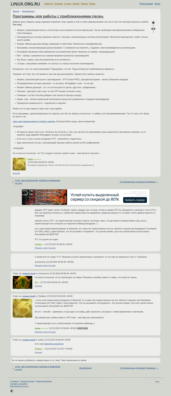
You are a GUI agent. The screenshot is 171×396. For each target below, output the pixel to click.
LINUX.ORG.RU (25, 4)
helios (30, 159)
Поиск (92, 3)
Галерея (58, 3)
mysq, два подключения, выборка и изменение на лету (37, 181)
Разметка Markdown (44, 381)
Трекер (84, 3)
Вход (157, 3)
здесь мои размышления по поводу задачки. (34, 121)
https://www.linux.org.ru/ (19, 386)
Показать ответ (41, 248)
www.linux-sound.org (53, 344)
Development (28, 11)
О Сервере (14, 381)
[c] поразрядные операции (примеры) (138, 182)
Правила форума (27, 381)
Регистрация (146, 3)
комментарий (28, 273)
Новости (48, 3)
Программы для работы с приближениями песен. (58, 16)
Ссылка (16, 173)
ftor (36, 282)
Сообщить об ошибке (18, 384)
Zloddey (38, 244)
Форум (75, 3)
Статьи (67, 3)
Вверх (157, 382)
